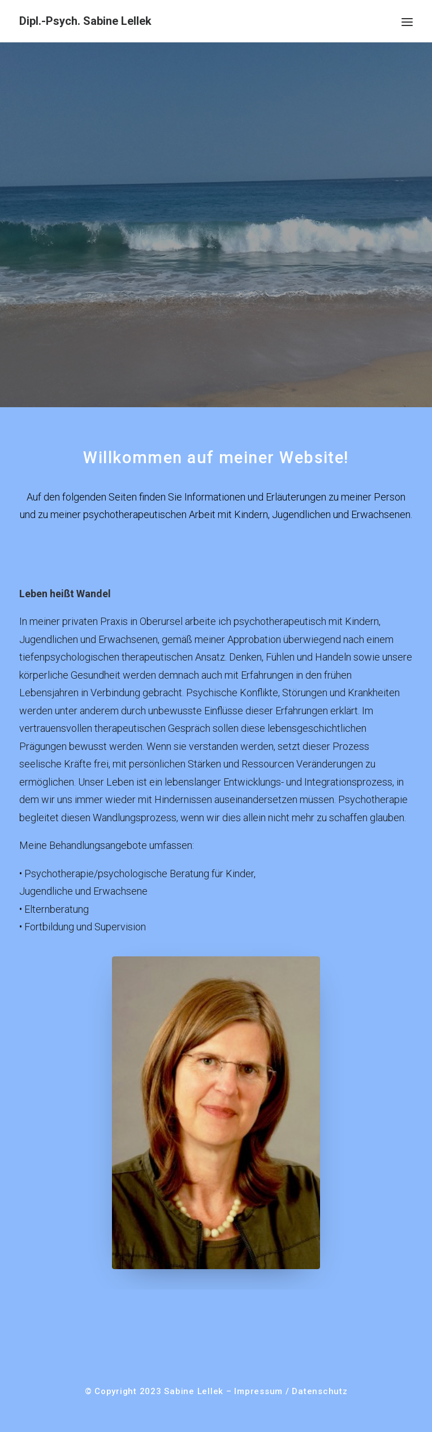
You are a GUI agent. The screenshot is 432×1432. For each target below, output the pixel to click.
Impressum (258, 1391)
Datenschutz (319, 1391)
